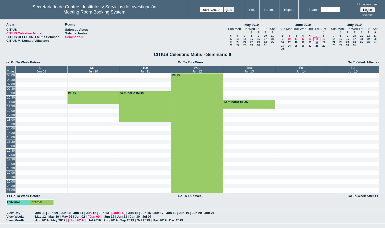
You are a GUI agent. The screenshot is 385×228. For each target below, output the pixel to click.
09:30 (11, 88)
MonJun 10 (93, 69)
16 (258, 39)
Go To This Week (190, 62)
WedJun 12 (197, 69)
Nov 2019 (159, 220)
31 (265, 45)
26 (231, 45)
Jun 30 (135, 216)
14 (244, 39)
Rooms (269, 10)
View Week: (15, 216)
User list (367, 15)
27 (237, 45)
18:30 (11, 168)
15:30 (11, 141)
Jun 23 (122, 216)
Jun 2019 (77, 220)
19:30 (11, 177)
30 (258, 45)
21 (244, 42)
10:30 (11, 97)
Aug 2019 (110, 220)
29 (251, 45)
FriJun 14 (301, 69)
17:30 (11, 159)
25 (272, 42)
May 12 (40, 216)
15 (251, 39)
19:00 (11, 172)
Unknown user (367, 4)
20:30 (11, 186)
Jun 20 (197, 213)
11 (272, 35)
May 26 (67, 216)
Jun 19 (184, 213)
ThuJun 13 (249, 69)
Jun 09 (53, 213)
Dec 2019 (176, 220)
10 (265, 35)
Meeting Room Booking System (94, 12)
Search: (313, 10)
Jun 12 (91, 213)
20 (237, 42)
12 (231, 39)
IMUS (176, 75)
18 (272, 39)
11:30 (11, 106)
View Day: (13, 213)
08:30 (11, 80)
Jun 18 (171, 213)
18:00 (11, 164)
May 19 (53, 216)
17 (265, 39)
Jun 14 (118, 213)
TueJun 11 (145, 69)
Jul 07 (146, 216)
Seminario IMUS (132, 93)
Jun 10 (66, 213)
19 (231, 42)
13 (237, 39)
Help (252, 10)
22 (251, 42)
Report (289, 10)
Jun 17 (158, 213)
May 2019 (252, 25)
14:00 (11, 128)
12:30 (11, 115)
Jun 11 (78, 213)
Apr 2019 (42, 220)
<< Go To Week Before (23, 62)
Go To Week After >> (363, 62)
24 (265, 42)
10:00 (11, 93)
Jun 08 (40, 213)
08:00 (11, 75)
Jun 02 (80, 216)
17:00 (11, 155)
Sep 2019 (127, 220)
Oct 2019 (143, 220)
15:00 (11, 137)
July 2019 (354, 25)
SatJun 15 (353, 69)
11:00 (11, 102)
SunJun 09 (41, 69)
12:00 (11, 111)
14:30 (11, 133)
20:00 (11, 181)
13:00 (11, 119)
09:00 (11, 84)
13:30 (11, 124)
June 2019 (303, 25)
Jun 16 (146, 213)
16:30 (11, 150)
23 (258, 42)
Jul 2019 (94, 220)
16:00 (11, 146)
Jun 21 (209, 213)
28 (244, 45)
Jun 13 (104, 213)
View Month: (15, 220)
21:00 (11, 190)
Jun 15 (133, 213)
